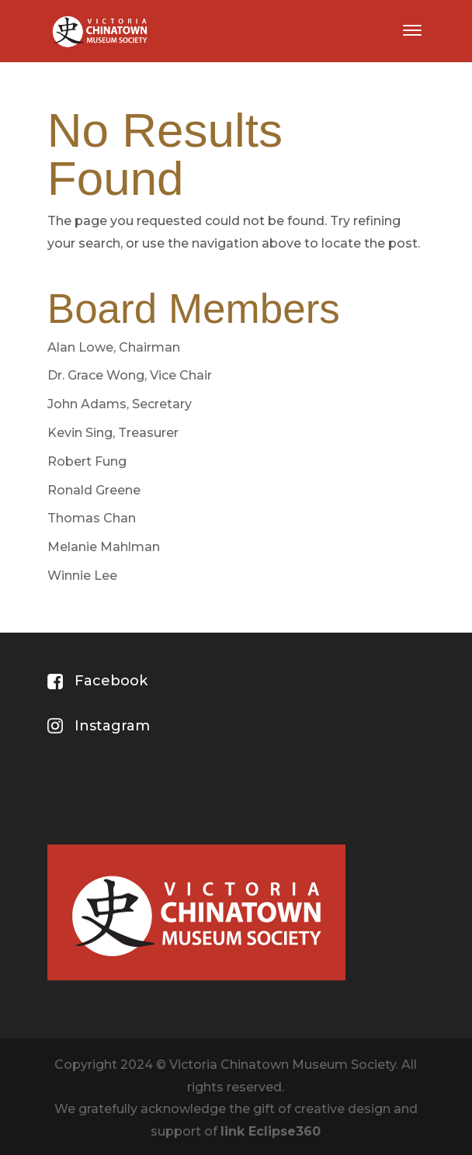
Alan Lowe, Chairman (113, 347)
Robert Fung (87, 461)
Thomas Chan (91, 518)
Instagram (112, 725)
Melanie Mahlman (103, 546)
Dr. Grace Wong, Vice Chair (129, 375)
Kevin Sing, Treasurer (113, 432)
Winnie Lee (82, 575)
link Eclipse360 (270, 1131)
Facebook (111, 680)
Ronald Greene (94, 490)
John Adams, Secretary (119, 404)
